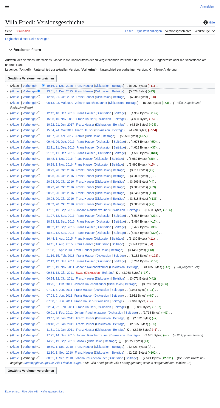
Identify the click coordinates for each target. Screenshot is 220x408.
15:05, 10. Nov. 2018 (60, 119)
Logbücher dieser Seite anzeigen (27, 39)
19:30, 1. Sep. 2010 (59, 346)
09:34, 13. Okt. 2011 (60, 272)
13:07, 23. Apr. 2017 (59, 136)
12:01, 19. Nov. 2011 (60, 267)
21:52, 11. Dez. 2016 (60, 153)
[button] (110, 50)
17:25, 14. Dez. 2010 (60, 335)
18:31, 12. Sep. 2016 (60, 232)
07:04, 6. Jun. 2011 (59, 289)
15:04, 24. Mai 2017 (59, 130)
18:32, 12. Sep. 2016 (60, 227)
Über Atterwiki (30, 391)
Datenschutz (12, 391)
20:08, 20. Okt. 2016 (60, 198)
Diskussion (102, 85)
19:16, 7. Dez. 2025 (59, 85)
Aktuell (15, 91)
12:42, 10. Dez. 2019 (60, 113)
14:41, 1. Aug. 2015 (59, 244)
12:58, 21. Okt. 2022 (60, 97)
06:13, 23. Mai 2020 (59, 102)
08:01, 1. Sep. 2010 (59, 358)
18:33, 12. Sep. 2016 (60, 221)
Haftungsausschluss (52, 391)
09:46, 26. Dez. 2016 (60, 141)
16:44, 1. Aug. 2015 (59, 238)
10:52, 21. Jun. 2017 (60, 124)
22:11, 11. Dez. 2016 (60, 147)
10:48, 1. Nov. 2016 (59, 158)
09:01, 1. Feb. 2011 (59, 312)
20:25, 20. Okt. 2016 (60, 176)
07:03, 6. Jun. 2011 (59, 295)
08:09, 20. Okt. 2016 (60, 204)
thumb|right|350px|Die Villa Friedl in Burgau (53, 363)
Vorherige (29, 85)
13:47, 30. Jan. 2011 (60, 318)
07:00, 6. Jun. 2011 (59, 301)
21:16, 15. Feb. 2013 (60, 255)
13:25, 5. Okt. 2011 (59, 284)
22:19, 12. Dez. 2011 (60, 261)
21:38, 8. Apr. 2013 (59, 250)
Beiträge (117, 85)
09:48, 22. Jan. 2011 (60, 324)
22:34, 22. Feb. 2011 (60, 307)
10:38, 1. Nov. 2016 (59, 164)
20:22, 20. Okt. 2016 (60, 193)
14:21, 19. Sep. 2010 (60, 341)
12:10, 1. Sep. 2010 (59, 352)
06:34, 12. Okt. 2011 (60, 278)
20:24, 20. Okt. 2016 (60, 181)
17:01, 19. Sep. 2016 (60, 210)
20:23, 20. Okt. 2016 (60, 187)
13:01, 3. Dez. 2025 (59, 91)
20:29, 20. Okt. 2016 (60, 170)
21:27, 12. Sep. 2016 (60, 215)
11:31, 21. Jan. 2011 (60, 329)
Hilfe (208, 22)
